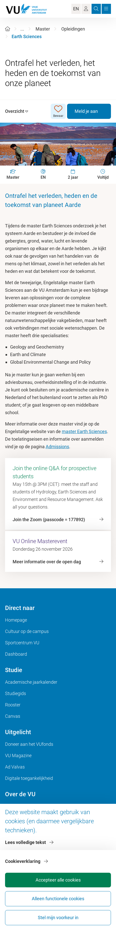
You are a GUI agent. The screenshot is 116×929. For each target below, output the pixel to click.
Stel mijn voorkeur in (58, 917)
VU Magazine (18, 755)
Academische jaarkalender (31, 682)
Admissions (57, 446)
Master (43, 29)
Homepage (16, 620)
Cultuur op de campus (27, 631)
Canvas (12, 716)
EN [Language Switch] (76, 8)
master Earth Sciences (84, 431)
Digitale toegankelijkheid (29, 778)
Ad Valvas (15, 766)
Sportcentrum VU (22, 642)
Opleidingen (73, 29)
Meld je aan (86, 111)
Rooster (12, 704)
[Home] (7, 29)
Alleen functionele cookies (58, 898)
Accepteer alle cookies (58, 880)
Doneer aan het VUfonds (29, 744)
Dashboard (16, 654)
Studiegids (15, 693)
